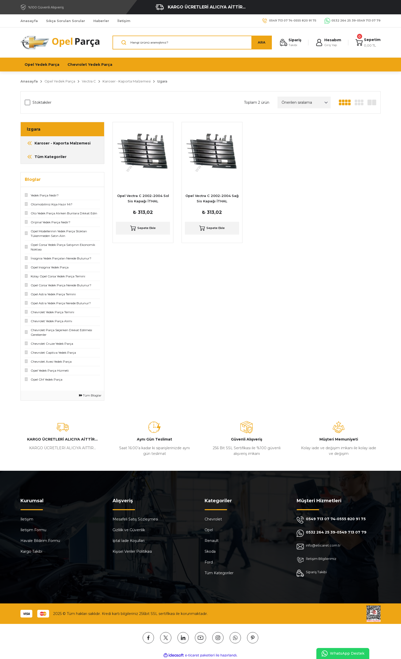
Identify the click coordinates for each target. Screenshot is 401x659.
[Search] (191, 42)
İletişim (26, 519)
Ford (209, 562)
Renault (212, 540)
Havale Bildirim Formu (40, 540)
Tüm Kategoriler (219, 573)
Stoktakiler (41, 102)
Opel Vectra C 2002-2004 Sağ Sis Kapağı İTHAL (212, 198)
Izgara (162, 81)
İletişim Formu (33, 530)
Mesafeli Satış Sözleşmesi (135, 519)
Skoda (210, 551)
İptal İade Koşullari (128, 540)
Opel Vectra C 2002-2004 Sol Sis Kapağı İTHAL (143, 198)
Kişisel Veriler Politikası (132, 551)
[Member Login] (327, 42)
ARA (259, 42)
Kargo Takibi (31, 551)
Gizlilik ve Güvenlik (129, 530)
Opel (209, 530)
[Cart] (368, 42)
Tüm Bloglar (90, 395)
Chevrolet (213, 519)
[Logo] (60, 42)
